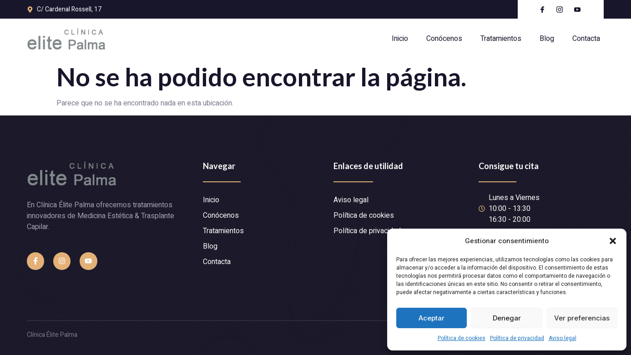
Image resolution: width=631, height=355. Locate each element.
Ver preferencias (582, 318)
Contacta (586, 38)
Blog (547, 38)
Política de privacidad (517, 338)
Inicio (400, 38)
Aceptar (431, 318)
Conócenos (444, 38)
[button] (612, 240)
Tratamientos (500, 38)
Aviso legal (562, 338)
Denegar (507, 318)
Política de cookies (461, 338)
